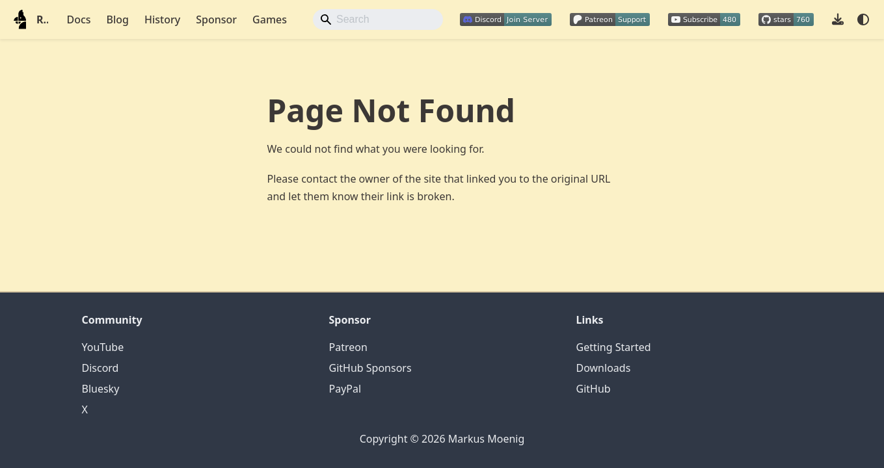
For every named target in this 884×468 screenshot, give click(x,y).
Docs (78, 19)
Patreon (348, 347)
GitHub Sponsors (370, 368)
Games (269, 19)
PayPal (345, 389)
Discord (100, 368)
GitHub (593, 389)
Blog (118, 19)
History (162, 19)
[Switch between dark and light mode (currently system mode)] (863, 19)
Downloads (603, 368)
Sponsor (216, 19)
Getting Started (613, 347)
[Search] (378, 19)
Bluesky (101, 389)
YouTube (103, 347)
